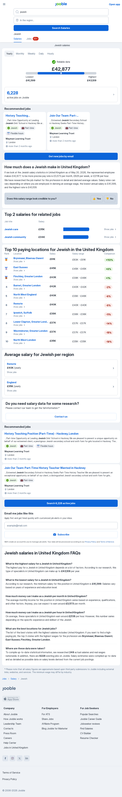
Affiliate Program (50, 723)
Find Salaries (86, 728)
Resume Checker (89, 738)
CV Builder (85, 733)
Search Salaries (61, 28)
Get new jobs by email (61, 156)
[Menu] (4, 4)
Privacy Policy (90, 542)
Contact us (61, 416)
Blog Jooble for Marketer (55, 728)
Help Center (10, 742)
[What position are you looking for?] (61, 11)
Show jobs (110, 229)
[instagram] (12, 758)
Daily (41, 53)
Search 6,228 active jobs (61, 503)
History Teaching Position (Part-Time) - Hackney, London (20, 116)
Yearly (9, 53)
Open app (114, 4)
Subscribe (61, 534)
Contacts (8, 728)
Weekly (31, 53)
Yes (97, 198)
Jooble (21, 790)
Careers (8, 738)
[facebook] (5, 758)
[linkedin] (27, 758)
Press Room (10, 733)
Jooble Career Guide (91, 718)
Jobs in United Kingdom (16, 747)
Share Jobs (48, 718)
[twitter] (20, 758)
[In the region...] (61, 20)
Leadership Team (12, 723)
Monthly (20, 53)
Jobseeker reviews (90, 723)
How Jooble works (13, 718)
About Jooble (10, 714)
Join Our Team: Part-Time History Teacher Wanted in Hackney (64, 116)
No (109, 198)
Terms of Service (107, 542)
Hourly (50, 53)
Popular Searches (89, 714)
